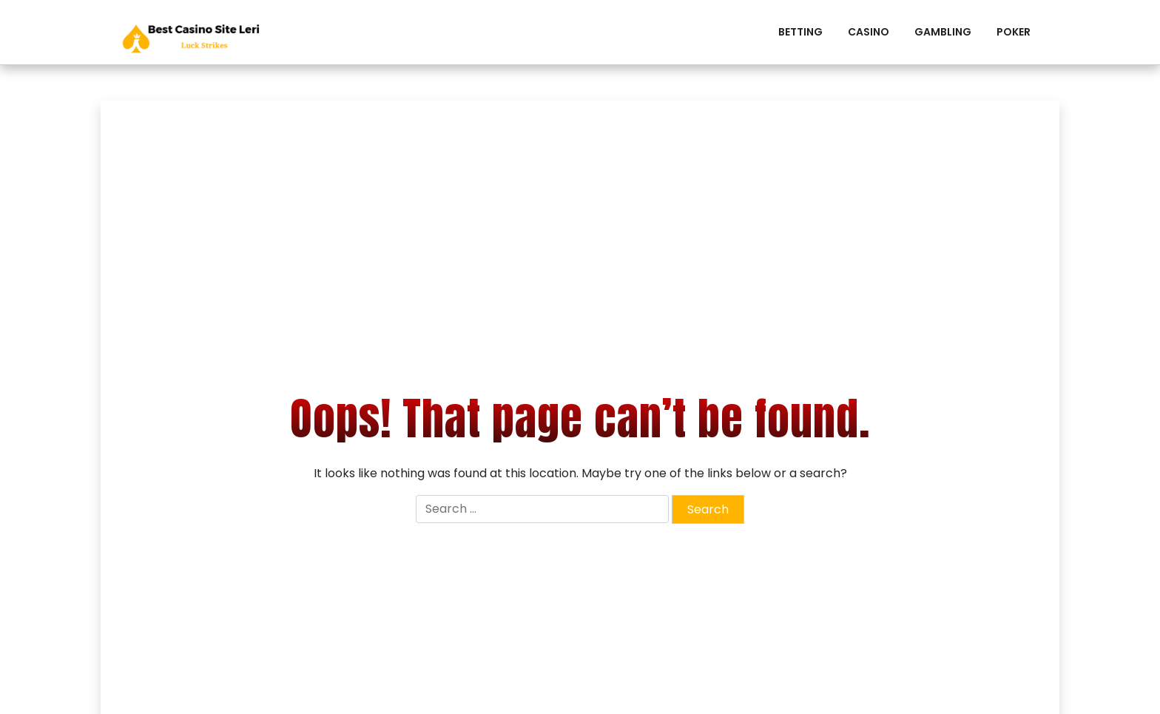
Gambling (942, 31)
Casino (868, 31)
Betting (800, 31)
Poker (1014, 31)
